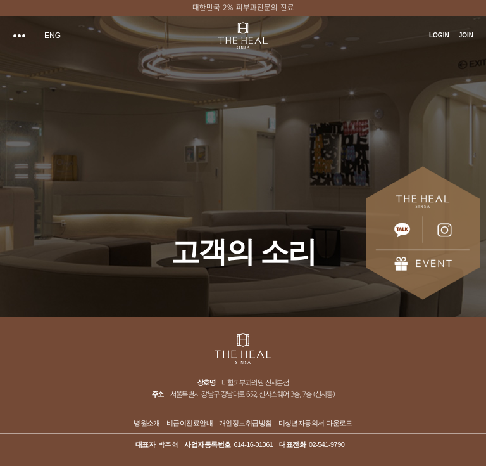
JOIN (466, 35)
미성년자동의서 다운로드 (315, 423)
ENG (52, 35)
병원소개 (147, 423)
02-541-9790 (326, 444)
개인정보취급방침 (245, 423)
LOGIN (439, 35)
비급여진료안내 (189, 423)
